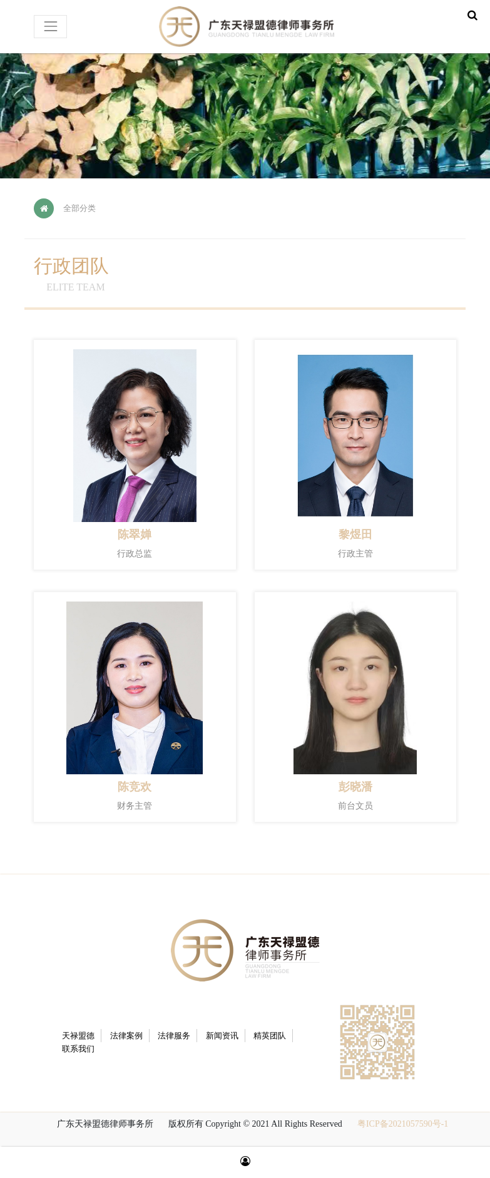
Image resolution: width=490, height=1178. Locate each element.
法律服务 (174, 1035)
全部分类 (79, 208)
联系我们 (78, 1048)
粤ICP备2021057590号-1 (402, 1124)
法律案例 (126, 1035)
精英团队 (269, 1035)
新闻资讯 (222, 1035)
